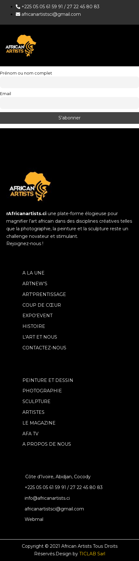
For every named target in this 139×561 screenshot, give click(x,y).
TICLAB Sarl (92, 554)
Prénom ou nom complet (26, 73)
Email (5, 93)
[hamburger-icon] (129, 45)
